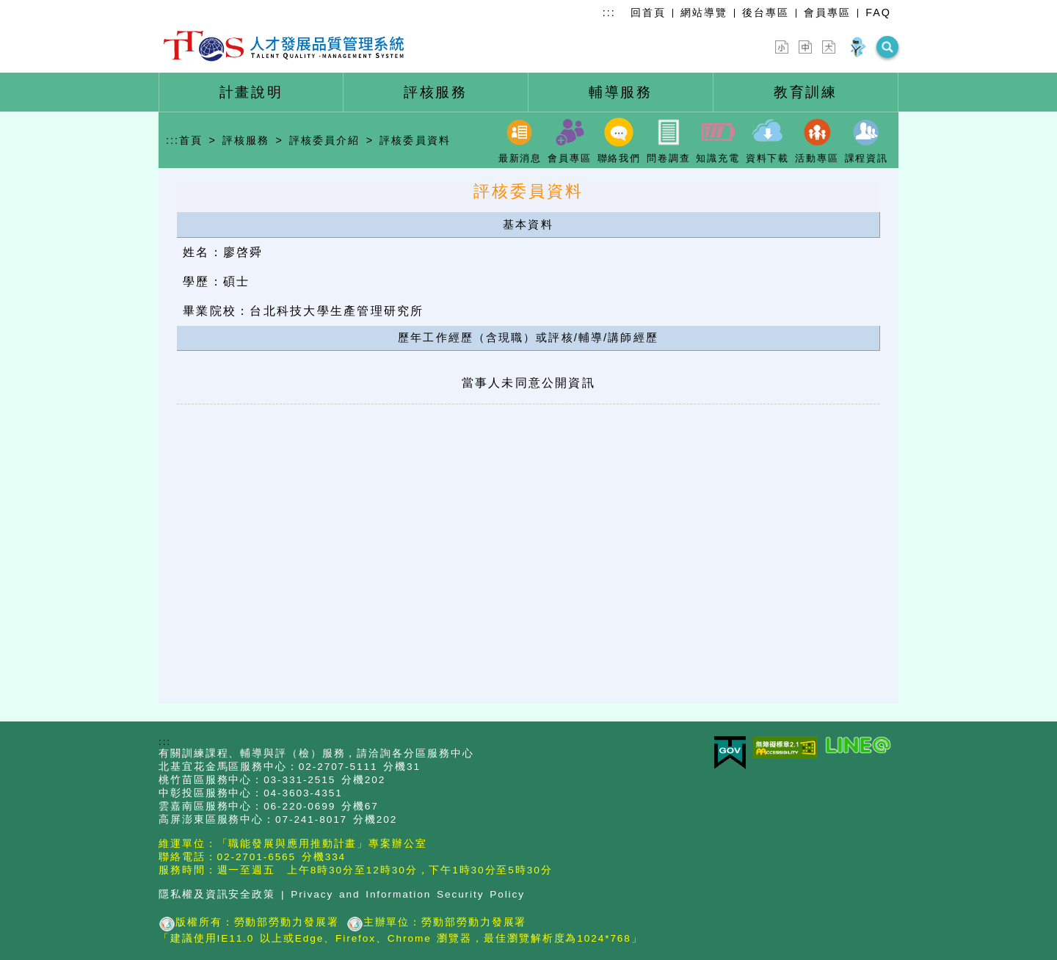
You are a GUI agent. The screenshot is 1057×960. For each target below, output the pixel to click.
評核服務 (245, 140)
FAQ (878, 12)
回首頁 (648, 12)
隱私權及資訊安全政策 (217, 894)
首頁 (191, 140)
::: (609, 12)
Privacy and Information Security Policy (408, 894)
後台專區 (765, 12)
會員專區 (827, 12)
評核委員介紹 (324, 140)
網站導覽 (703, 12)
